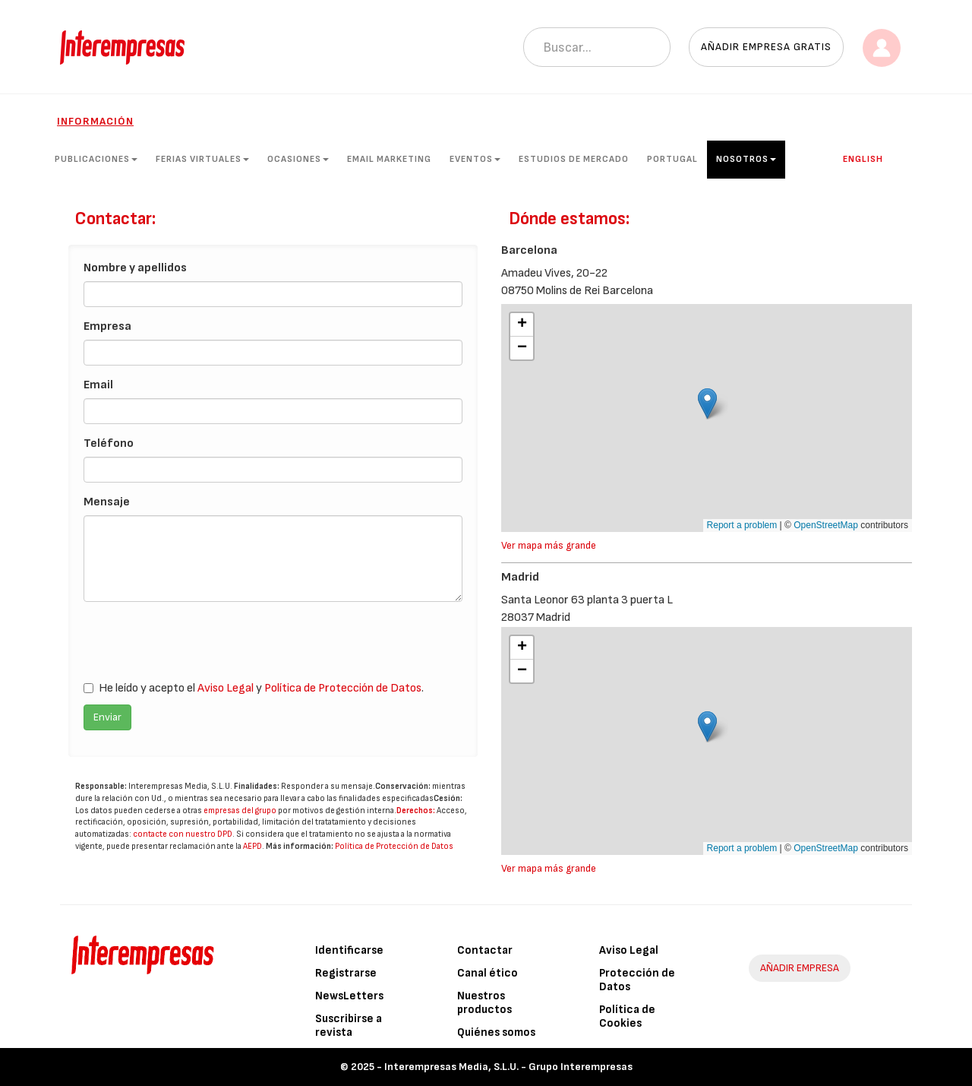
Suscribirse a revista (348, 1026)
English (863, 159)
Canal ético (487, 973)
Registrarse (346, 973)
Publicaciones (96, 159)
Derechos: (415, 810)
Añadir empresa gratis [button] (766, 46)
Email (98, 385)
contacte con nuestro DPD (182, 834)
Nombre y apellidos (135, 268)
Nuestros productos (484, 1003)
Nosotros (746, 159)
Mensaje (107, 502)
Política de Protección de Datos (342, 688)
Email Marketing (389, 159)
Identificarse (349, 950)
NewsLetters (349, 996)
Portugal (672, 159)
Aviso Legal (225, 688)
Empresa (107, 326)
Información (95, 121)
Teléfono (109, 443)
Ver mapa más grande (548, 546)
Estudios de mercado (574, 159)
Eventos (475, 159)
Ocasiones (298, 159)
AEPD (252, 846)
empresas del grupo (240, 810)
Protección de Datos (637, 980)
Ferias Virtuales (202, 159)
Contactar (485, 950)
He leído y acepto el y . (254, 688)
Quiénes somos (496, 1032)
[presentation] (199, 643)
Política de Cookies (627, 1016)
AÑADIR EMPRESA (799, 967)
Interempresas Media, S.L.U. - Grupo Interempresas (508, 1066)
